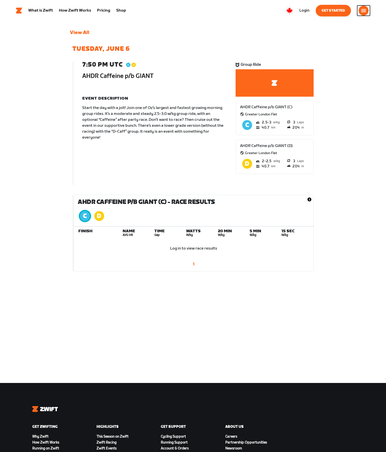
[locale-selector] (289, 11)
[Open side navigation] (363, 11)
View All (79, 33)
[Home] (19, 11)
